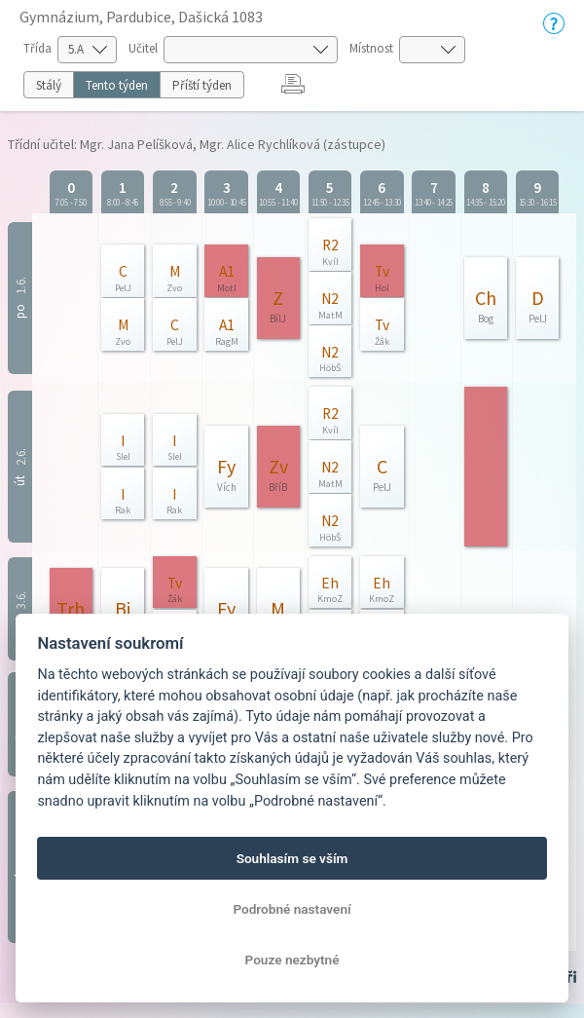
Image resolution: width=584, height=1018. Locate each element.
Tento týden (117, 85)
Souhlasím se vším (292, 858)
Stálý (48, 85)
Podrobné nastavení (291, 909)
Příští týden (202, 85)
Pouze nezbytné (292, 959)
